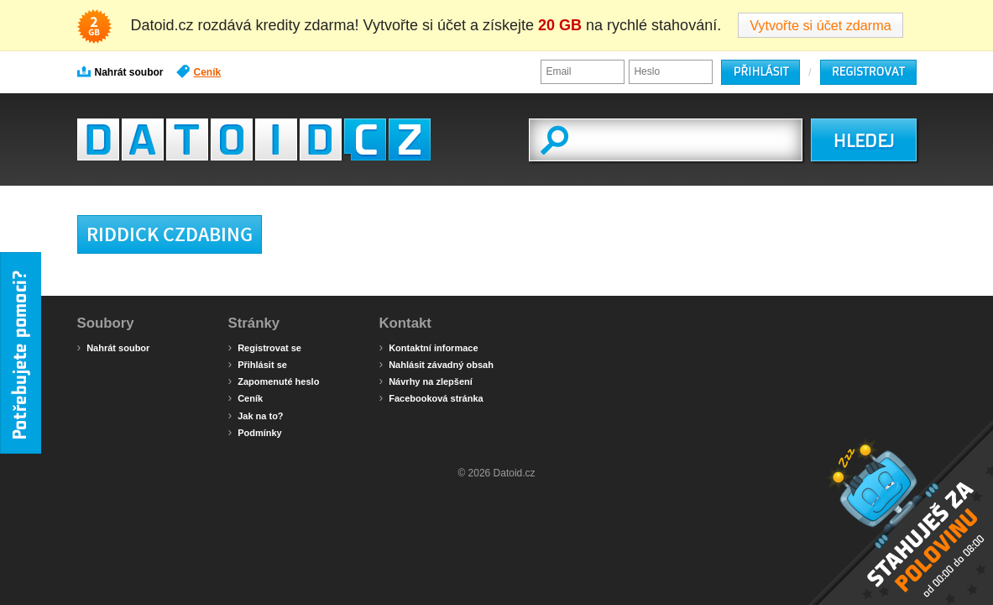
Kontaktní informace (428, 347)
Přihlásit (760, 72)
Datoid (254, 139)
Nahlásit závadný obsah (436, 364)
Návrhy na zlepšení (426, 380)
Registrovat (868, 72)
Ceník (199, 71)
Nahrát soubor (120, 71)
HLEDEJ (863, 141)
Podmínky (255, 432)
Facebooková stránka (431, 397)
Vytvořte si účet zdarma (820, 25)
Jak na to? (256, 415)
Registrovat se (264, 347)
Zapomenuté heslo (274, 380)
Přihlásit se (257, 364)
